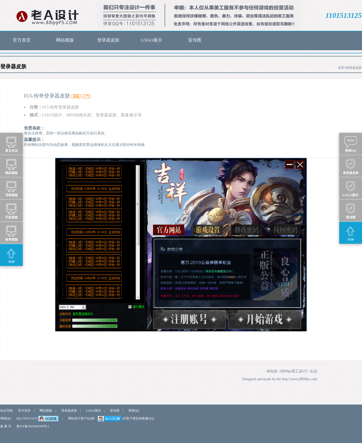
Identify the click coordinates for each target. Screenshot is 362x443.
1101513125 (344, 15)
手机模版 (11, 210)
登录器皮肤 (108, 40)
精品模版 (11, 166)
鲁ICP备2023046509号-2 (33, 426)
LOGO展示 (151, 40)
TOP (11, 255)
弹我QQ (133, 410)
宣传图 (194, 40)
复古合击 (11, 144)
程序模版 (11, 233)
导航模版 (11, 188)
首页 (341, 68)
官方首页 (22, 40)
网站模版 (65, 40)
